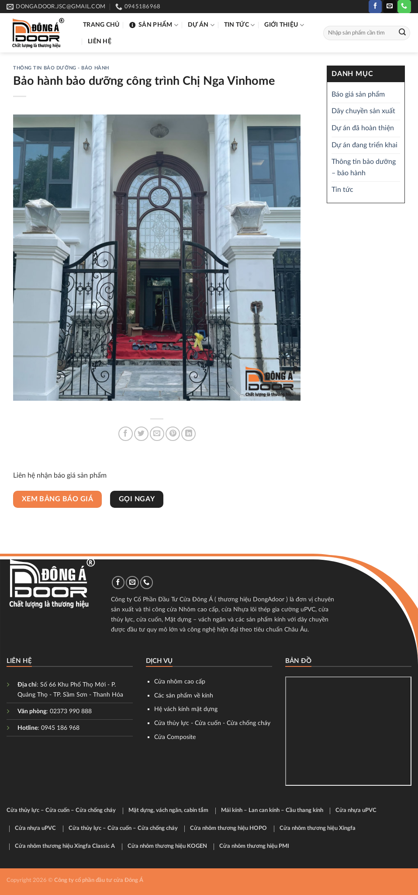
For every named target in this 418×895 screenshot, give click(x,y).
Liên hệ (99, 41)
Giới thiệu (284, 25)
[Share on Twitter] (141, 434)
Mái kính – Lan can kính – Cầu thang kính (272, 810)
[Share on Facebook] (125, 434)
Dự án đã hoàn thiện (363, 128)
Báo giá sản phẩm (358, 94)
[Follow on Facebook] (375, 6)
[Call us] (404, 6)
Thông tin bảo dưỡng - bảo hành (61, 68)
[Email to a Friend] (157, 434)
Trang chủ (101, 24)
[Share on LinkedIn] (188, 434)
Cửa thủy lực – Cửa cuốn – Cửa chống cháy (61, 810)
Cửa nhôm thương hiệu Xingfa (318, 828)
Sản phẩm (153, 25)
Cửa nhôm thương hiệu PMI (254, 846)
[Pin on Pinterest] (173, 434)
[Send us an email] (389, 6)
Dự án (201, 25)
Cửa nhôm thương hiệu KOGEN (167, 846)
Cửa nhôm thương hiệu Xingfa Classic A (65, 846)
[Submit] (402, 33)
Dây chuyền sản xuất (363, 111)
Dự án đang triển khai (364, 145)
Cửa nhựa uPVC (356, 810)
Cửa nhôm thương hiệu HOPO (228, 828)
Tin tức (239, 25)
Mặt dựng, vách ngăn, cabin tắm (168, 810)
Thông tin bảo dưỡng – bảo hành (364, 168)
